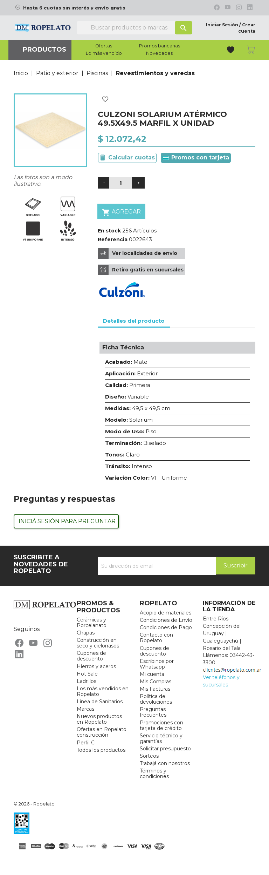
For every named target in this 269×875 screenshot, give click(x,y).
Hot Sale (87, 674)
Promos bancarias (159, 46)
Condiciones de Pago (166, 627)
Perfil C (86, 742)
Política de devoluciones (156, 699)
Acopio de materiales (165, 613)
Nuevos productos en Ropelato (99, 719)
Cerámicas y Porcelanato (91, 623)
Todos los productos (101, 750)
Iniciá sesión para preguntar (67, 521)
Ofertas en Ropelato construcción (101, 732)
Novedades (159, 53)
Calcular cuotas (131, 157)
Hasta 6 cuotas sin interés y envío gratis (74, 8)
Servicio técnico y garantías (161, 738)
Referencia (112, 239)
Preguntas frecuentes (153, 712)
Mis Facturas (155, 689)
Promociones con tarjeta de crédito (161, 725)
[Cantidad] (120, 183)
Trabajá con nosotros (165, 763)
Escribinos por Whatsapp (157, 664)
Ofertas (103, 46)
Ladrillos (86, 681)
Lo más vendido (104, 53)
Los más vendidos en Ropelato (103, 691)
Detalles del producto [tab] (134, 320)
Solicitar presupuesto (165, 748)
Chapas (86, 633)
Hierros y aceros (96, 666)
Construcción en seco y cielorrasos (98, 643)
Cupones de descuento (91, 656)
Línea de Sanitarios (100, 701)
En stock (109, 230)
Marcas (85, 709)
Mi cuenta (152, 674)
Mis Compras (155, 681)
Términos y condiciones (154, 773)
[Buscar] (134, 27)
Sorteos (149, 756)
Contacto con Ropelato (156, 638)
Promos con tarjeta (196, 157)
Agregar (121, 212)
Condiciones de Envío (166, 620)
